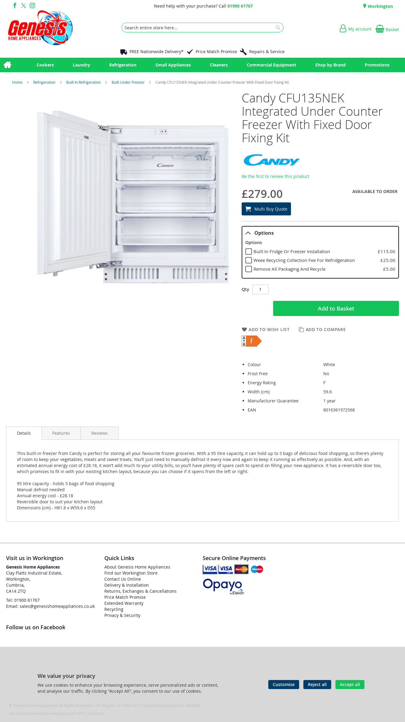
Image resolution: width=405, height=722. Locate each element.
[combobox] (203, 27)
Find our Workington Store (131, 573)
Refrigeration (44, 82)
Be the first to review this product (275, 176)
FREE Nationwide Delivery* (156, 51)
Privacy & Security (122, 615)
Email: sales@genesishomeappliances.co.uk (50, 606)
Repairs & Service (267, 51)
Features (61, 433)
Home (17, 82)
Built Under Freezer (128, 82)
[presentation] (24, 433)
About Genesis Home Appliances (137, 567)
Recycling (113, 609)
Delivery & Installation (126, 585)
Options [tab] (259, 233)
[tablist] (320, 252)
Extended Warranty (123, 603)
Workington (380, 6)
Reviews (99, 433)
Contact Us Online (122, 579)
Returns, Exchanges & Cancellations (140, 591)
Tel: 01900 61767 (23, 600)
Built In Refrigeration (84, 82)
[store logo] (40, 27)
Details (24, 433)
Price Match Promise (216, 51)
